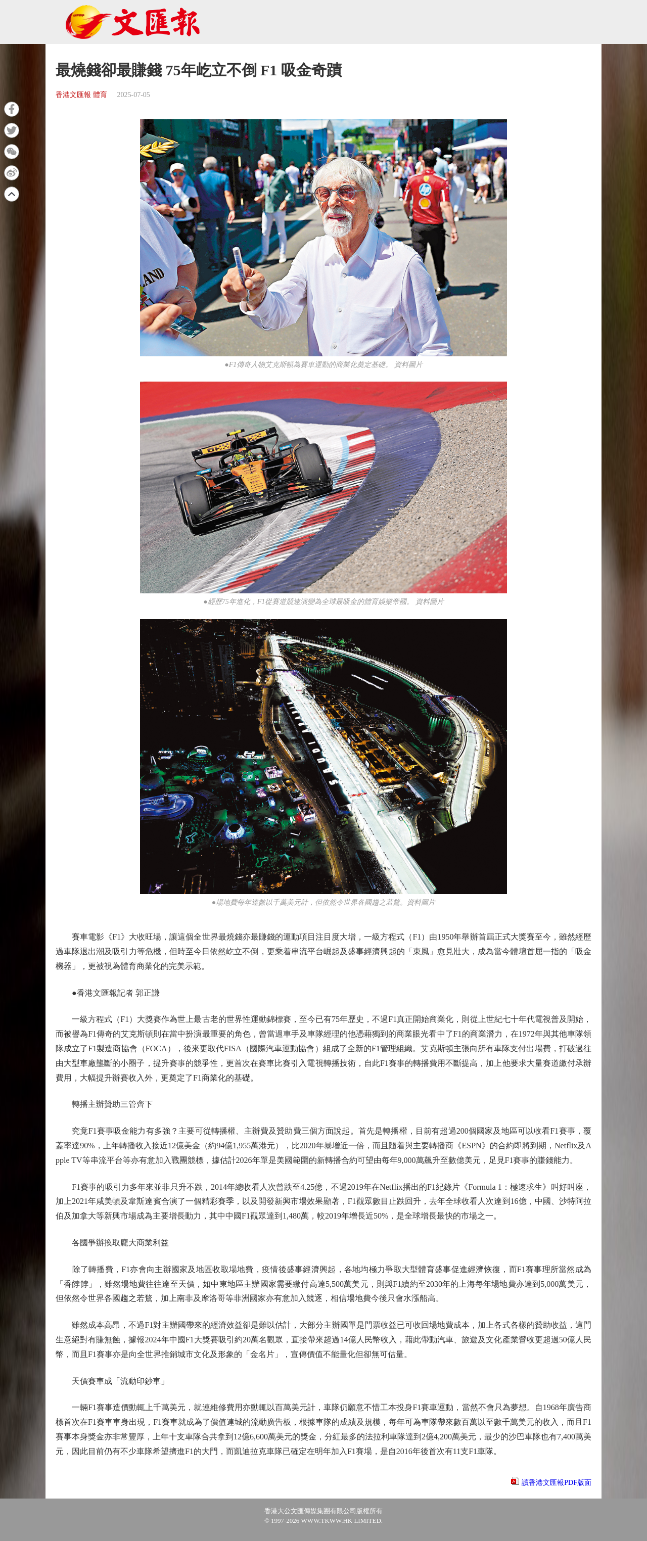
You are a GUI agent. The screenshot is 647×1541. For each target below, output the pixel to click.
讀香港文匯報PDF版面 (556, 1482)
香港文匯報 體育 (81, 95)
